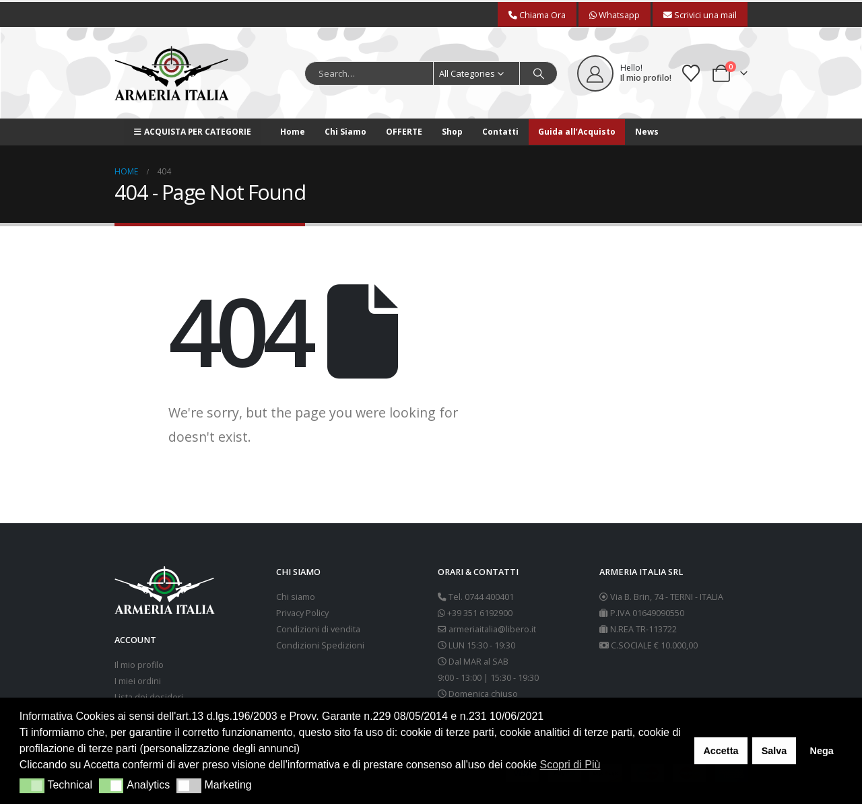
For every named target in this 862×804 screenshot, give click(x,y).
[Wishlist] (691, 73)
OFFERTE (404, 131)
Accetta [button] (720, 750)
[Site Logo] (171, 73)
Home (292, 131)
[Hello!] (624, 73)
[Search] (539, 73)
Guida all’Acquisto (577, 131)
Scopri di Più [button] (570, 764)
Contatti (500, 131)
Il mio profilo (139, 665)
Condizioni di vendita (318, 629)
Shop (452, 131)
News (647, 131)
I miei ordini (137, 681)
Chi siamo (295, 597)
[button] (32, 785)
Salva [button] (774, 750)
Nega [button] (821, 750)
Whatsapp (614, 15)
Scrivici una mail (700, 15)
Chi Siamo (345, 131)
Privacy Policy (302, 613)
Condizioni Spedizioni (320, 645)
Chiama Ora (537, 15)
